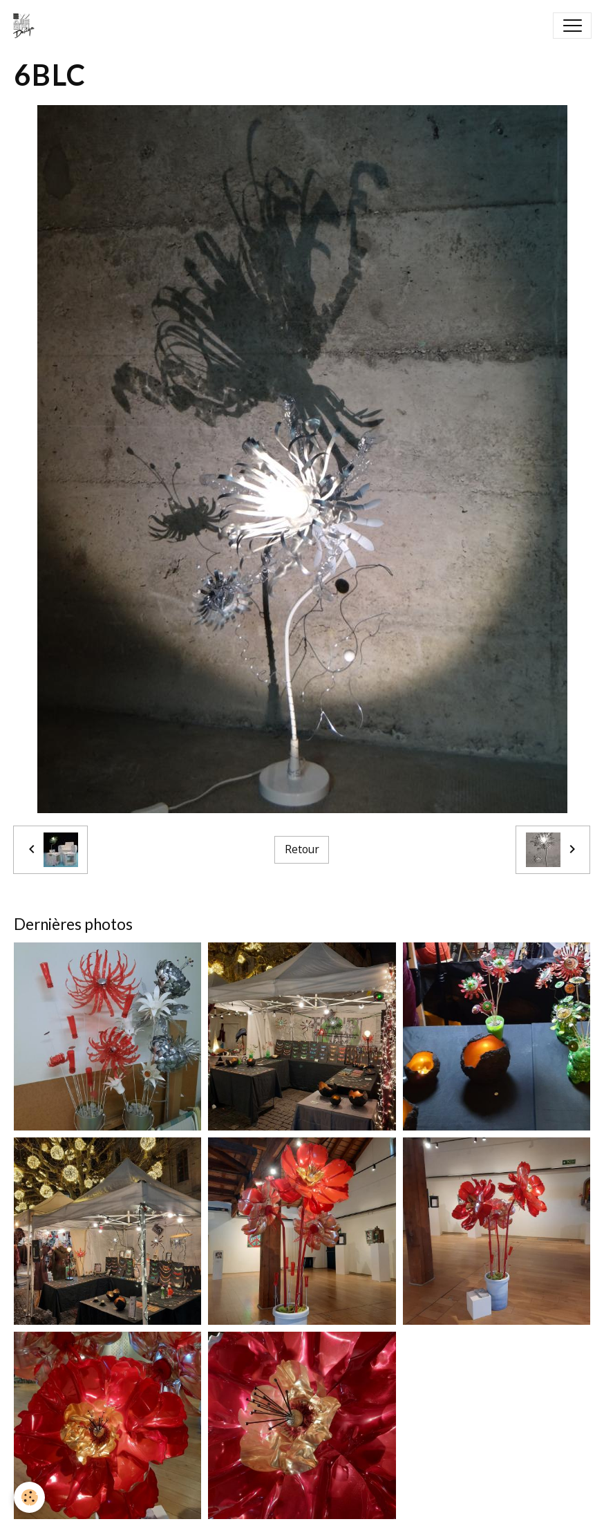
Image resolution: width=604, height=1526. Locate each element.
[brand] (26, 25)
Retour (302, 849)
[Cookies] (29, 1497)
